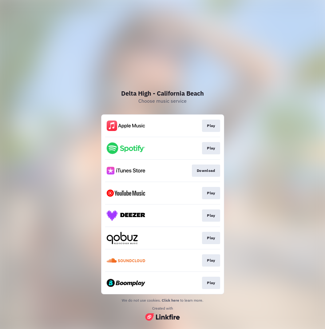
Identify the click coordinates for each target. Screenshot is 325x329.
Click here (170, 300)
